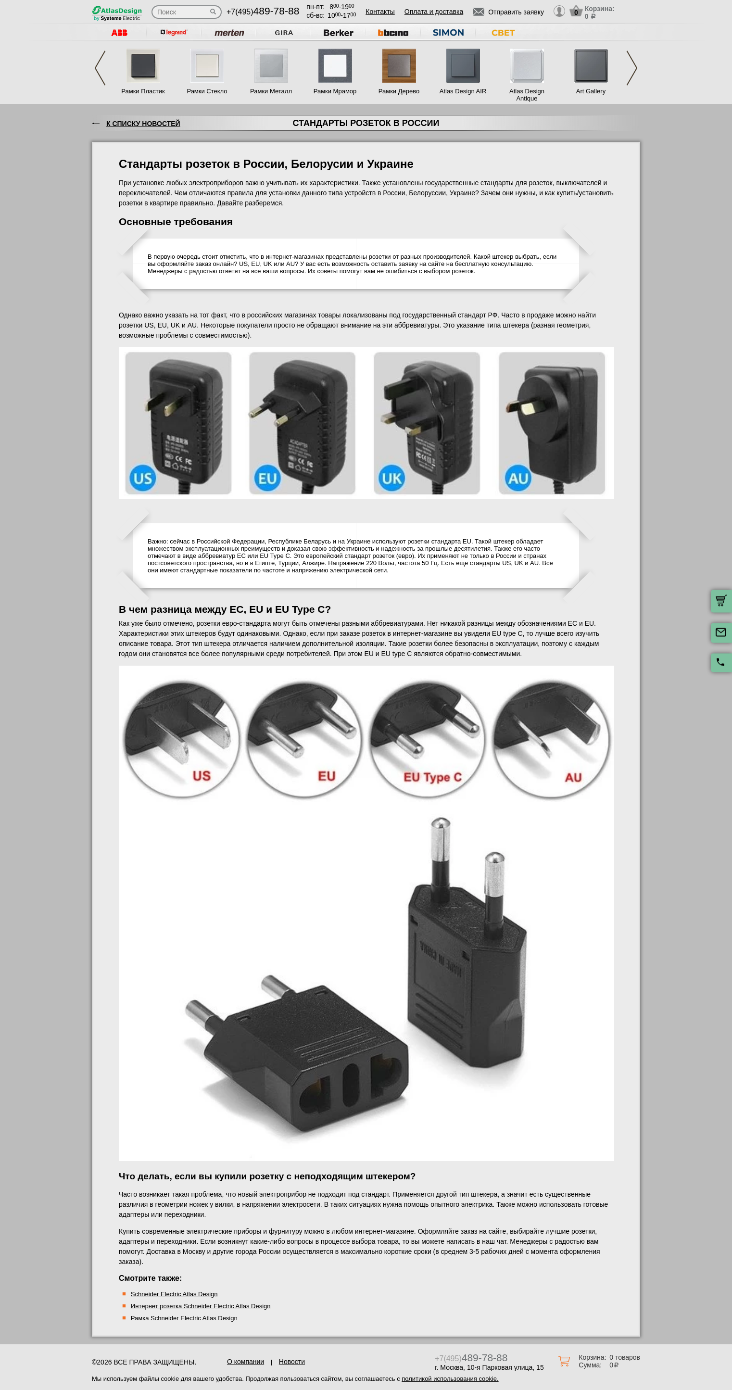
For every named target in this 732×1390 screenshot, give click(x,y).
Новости (292, 1361)
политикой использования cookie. (450, 1378)
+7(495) (263, 12)
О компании (245, 1361)
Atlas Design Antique (526, 95)
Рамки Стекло (207, 91)
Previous (100, 68)
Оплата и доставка (433, 11)
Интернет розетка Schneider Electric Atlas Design (201, 1306)
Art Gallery (591, 91)
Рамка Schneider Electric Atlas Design (184, 1318)
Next (632, 68)
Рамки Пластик (143, 91)
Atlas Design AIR (463, 91)
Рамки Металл (271, 91)
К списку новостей (143, 123)
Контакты (380, 11)
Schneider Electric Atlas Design (174, 1294)
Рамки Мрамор (335, 91)
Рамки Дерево (399, 91)
